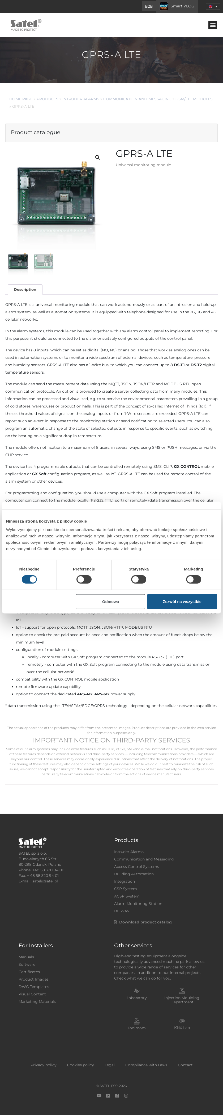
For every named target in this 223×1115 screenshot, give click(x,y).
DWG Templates (34, 986)
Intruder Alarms (80, 99)
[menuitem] (213, 6)
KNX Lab (182, 1027)
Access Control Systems (136, 866)
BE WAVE (123, 911)
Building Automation (134, 874)
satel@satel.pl (45, 881)
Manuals (26, 957)
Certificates (29, 971)
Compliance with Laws (146, 1065)
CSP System (125, 888)
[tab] (25, 289)
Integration (124, 881)
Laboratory (137, 997)
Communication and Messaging (137, 99)
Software (27, 964)
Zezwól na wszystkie (182, 601)
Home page (21, 99)
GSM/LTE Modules (194, 99)
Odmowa (110, 601)
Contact (185, 1065)
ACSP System (127, 896)
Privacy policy (44, 1065)
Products (47, 99)
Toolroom (137, 1028)
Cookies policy (80, 1065)
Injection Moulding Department (181, 1000)
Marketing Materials (37, 1001)
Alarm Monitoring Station (138, 903)
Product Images (34, 979)
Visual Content (32, 994)
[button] (213, 25)
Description (25, 289)
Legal (110, 1065)
